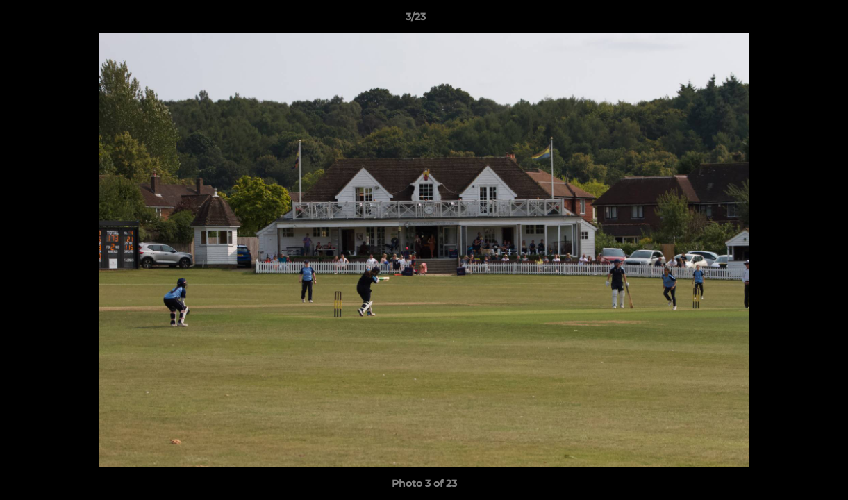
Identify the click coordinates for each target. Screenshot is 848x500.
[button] (789, 20)
